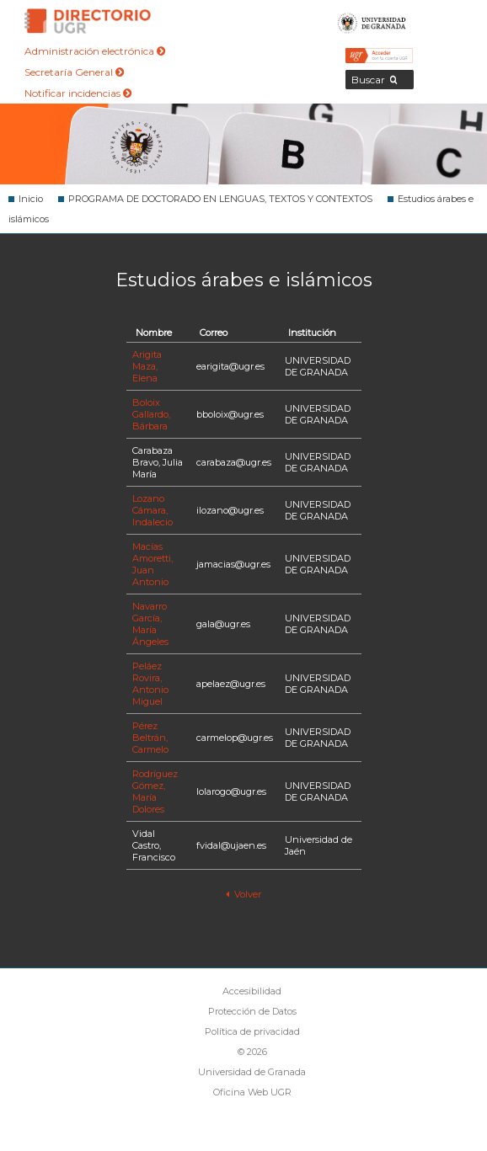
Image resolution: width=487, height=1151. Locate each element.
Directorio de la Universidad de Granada (87, 21)
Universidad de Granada (372, 21)
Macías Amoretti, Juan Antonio (152, 564)
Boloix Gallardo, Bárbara (151, 414)
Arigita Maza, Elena (147, 366)
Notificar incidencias (77, 93)
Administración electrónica (94, 51)
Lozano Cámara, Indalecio (152, 510)
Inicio (31, 199)
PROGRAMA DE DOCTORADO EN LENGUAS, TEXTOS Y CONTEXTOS (220, 199)
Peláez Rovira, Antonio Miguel (150, 683)
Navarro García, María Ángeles (150, 623)
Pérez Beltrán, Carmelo (150, 737)
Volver (243, 894)
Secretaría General (74, 72)
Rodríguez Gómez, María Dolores (155, 791)
